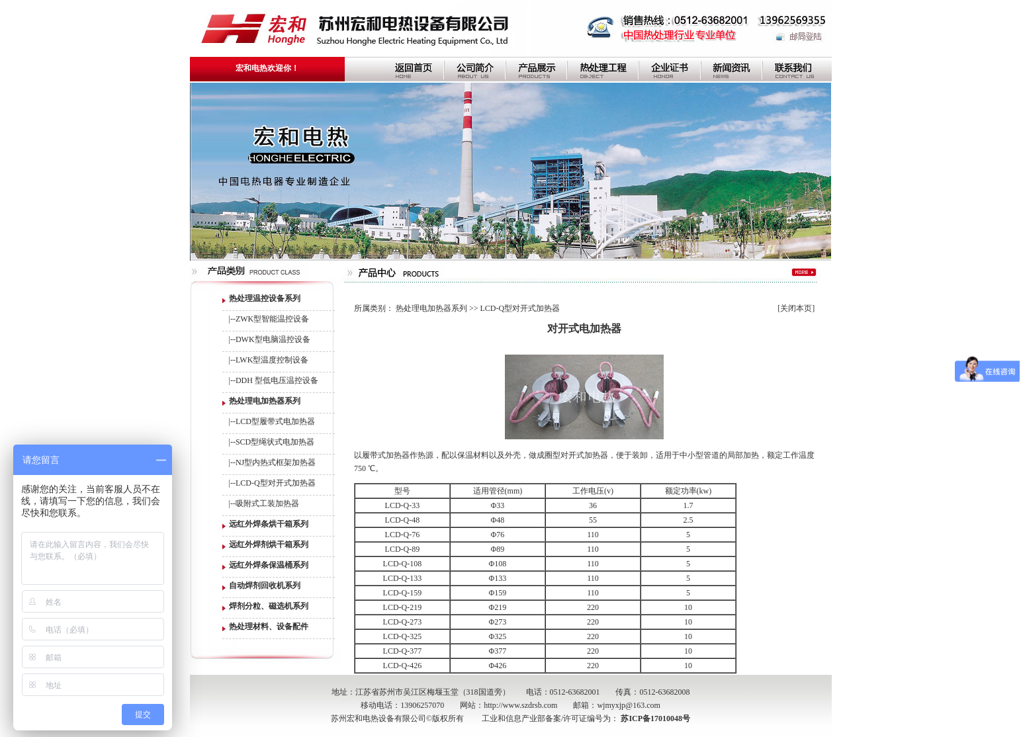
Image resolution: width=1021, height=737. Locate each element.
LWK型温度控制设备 (272, 360)
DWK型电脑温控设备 (273, 339)
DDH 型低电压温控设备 (277, 380)
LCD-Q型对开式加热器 (276, 483)
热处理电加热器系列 (431, 308)
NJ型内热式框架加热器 (276, 462)
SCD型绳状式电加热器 (275, 442)
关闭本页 (796, 308)
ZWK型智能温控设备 (272, 319)
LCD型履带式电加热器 (275, 421)
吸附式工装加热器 (267, 503)
